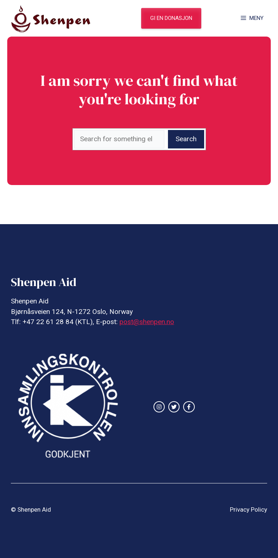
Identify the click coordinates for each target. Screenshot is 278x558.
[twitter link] (174, 406)
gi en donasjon (171, 18)
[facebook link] (188, 406)
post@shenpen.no (146, 322)
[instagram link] (159, 406)
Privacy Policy (248, 509)
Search (186, 139)
